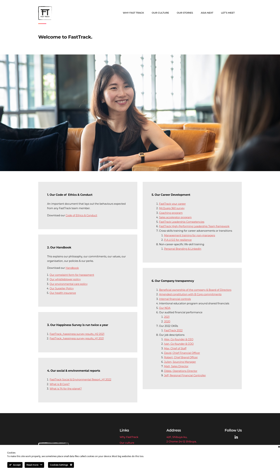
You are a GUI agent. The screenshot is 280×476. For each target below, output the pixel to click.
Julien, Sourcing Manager (180, 361)
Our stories (185, 12)
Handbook (72, 268)
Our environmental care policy (69, 284)
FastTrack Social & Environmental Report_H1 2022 (80, 379)
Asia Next (207, 12)
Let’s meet (228, 12)
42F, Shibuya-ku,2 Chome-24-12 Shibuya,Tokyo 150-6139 (181, 441)
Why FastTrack (129, 437)
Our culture (160, 12)
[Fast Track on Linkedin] (236, 437)
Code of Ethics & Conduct (81, 215)
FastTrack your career (172, 203)
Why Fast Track (133, 12)
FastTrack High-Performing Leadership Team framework (194, 226)
